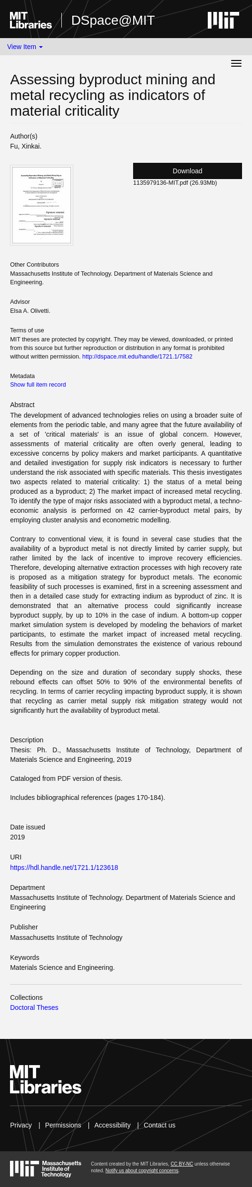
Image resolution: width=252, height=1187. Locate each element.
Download (187, 171)
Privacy (21, 1125)
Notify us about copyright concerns (142, 1170)
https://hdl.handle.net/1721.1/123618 (64, 867)
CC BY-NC (182, 1164)
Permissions (63, 1125)
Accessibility (112, 1125)
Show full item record (38, 384)
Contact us (159, 1125)
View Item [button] (25, 46)
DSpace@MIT (113, 20)
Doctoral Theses (34, 1007)
